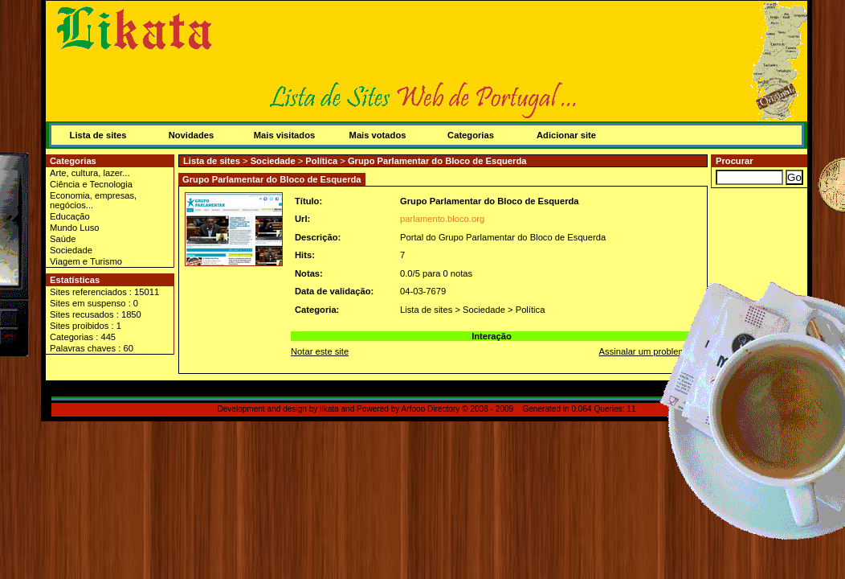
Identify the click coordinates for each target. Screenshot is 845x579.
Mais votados (377, 135)
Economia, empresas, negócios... (93, 200)
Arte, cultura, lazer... (90, 173)
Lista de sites (98, 135)
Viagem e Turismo (86, 261)
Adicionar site (566, 135)
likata (329, 408)
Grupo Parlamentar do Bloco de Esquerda (437, 161)
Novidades (191, 135)
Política (321, 161)
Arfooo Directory (431, 408)
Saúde (63, 239)
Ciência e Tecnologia (91, 184)
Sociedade (71, 250)
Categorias (470, 135)
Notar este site (320, 351)
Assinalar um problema (645, 351)
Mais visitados (284, 135)
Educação (70, 216)
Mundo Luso (75, 227)
